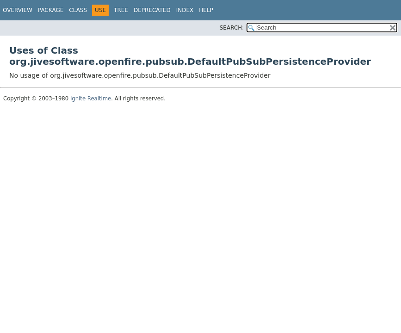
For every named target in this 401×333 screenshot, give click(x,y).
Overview (17, 10)
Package (50, 10)
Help (206, 10)
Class (78, 10)
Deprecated (152, 10)
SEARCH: (232, 28)
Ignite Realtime (90, 98)
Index (185, 10)
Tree (121, 10)
